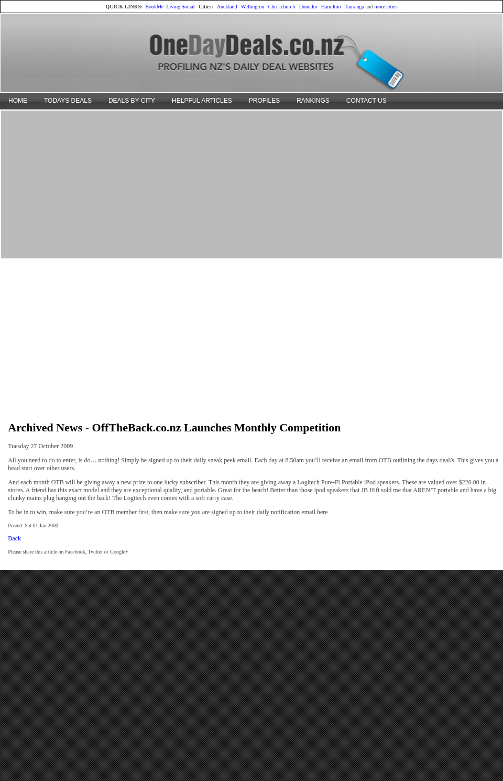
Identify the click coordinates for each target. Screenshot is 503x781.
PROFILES (264, 100)
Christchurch (282, 6)
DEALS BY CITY (131, 100)
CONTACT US (366, 100)
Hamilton (331, 6)
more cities (385, 6)
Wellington (252, 6)
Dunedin (308, 6)
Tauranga (354, 6)
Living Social (180, 6)
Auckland (227, 6)
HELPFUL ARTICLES (202, 100)
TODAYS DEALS (68, 100)
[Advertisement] (251, 184)
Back (14, 538)
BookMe (154, 6)
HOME (17, 100)
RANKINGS (313, 100)
